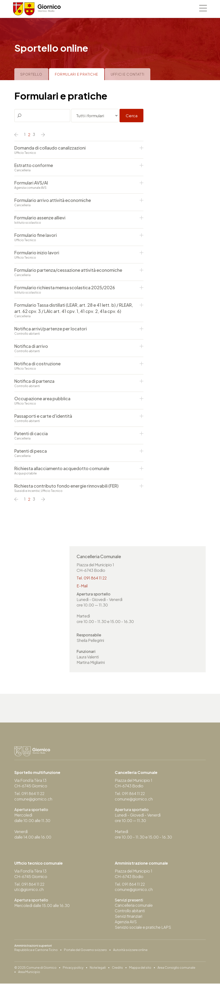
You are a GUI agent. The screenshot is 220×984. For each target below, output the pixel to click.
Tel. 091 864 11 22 (92, 578)
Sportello (31, 74)
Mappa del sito (140, 968)
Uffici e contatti (128, 74)
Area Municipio (29, 972)
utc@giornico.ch (29, 889)
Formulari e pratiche (76, 74)
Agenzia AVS (126, 922)
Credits (117, 968)
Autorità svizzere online (130, 950)
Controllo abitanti (130, 911)
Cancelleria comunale (134, 905)
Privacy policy (73, 968)
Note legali (98, 968)
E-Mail (82, 586)
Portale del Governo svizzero (85, 950)
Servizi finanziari (128, 916)
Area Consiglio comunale (176, 968)
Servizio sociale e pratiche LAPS (143, 927)
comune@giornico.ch (34, 799)
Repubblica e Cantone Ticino (36, 950)
